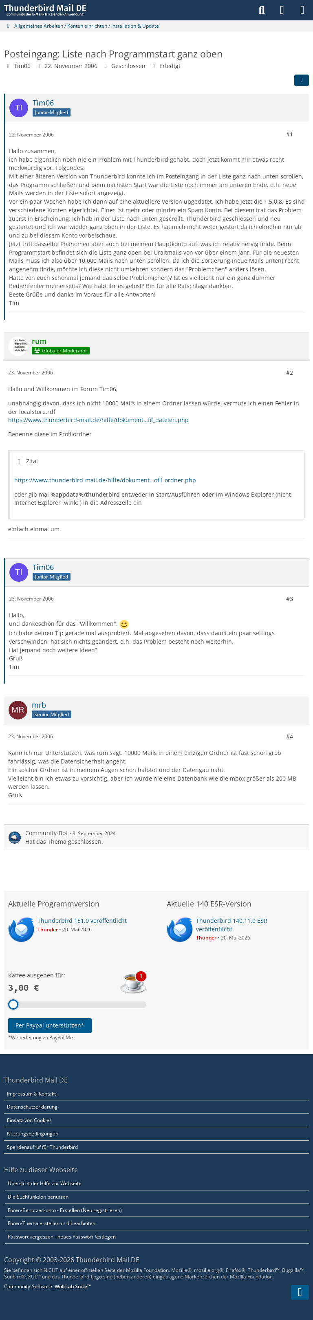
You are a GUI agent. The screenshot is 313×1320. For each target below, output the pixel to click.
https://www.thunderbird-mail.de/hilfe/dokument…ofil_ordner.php (105, 480)
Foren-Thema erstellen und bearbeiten (51, 1223)
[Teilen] (301, 80)
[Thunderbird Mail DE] (45, 10)
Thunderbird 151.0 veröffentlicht (82, 920)
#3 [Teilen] (289, 598)
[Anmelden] (282, 10)
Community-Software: (47, 1286)
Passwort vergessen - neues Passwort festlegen (62, 1236)
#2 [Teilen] (289, 372)
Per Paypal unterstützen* (49, 1025)
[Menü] (302, 10)
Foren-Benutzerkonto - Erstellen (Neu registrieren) (65, 1210)
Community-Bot (46, 833)
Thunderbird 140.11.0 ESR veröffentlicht (231, 925)
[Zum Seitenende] (300, 1292)
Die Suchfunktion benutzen (38, 1196)
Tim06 (22, 66)
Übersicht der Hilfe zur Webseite (45, 1183)
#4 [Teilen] (289, 736)
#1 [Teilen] (289, 134)
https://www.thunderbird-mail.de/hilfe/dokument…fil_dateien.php (98, 420)
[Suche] (261, 10)
